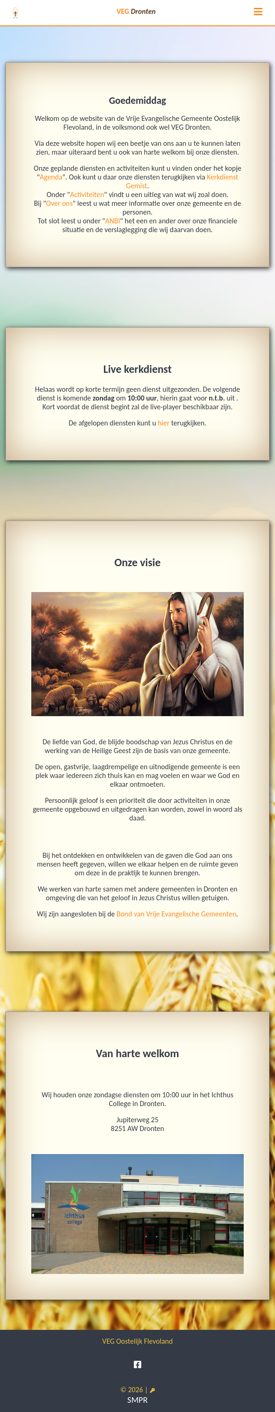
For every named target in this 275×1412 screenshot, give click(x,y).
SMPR (137, 1399)
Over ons (59, 203)
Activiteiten (87, 194)
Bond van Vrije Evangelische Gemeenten (176, 913)
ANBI (112, 220)
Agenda (51, 177)
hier (164, 423)
